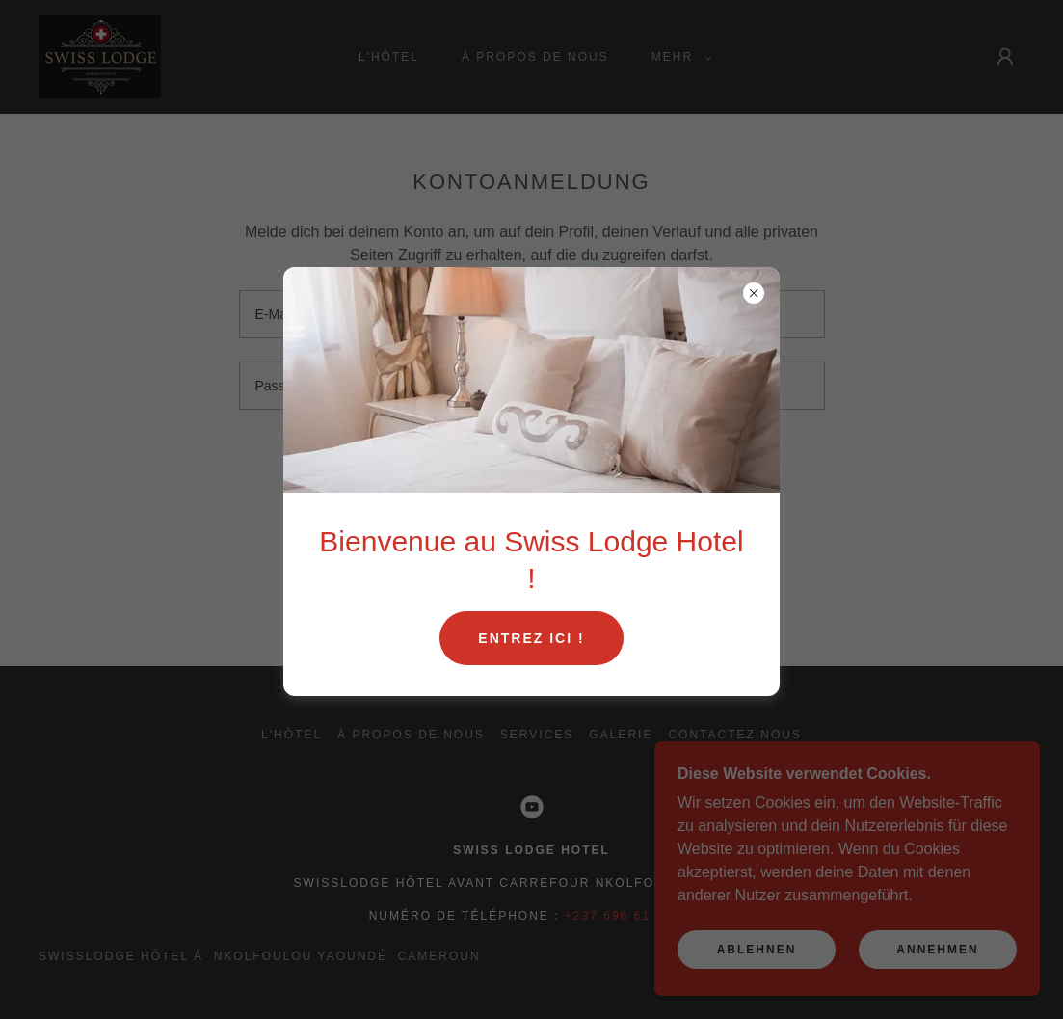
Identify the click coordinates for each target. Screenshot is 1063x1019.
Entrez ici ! (531, 638)
